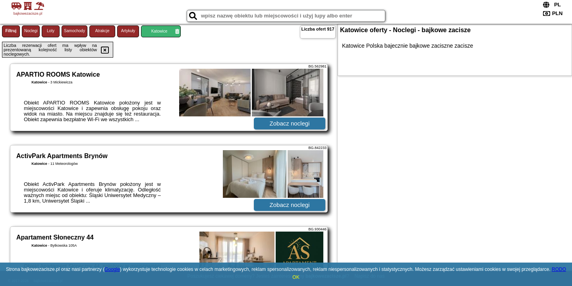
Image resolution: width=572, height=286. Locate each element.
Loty (50, 31)
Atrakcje (102, 31)
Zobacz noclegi (290, 123)
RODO (559, 269)
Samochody (74, 31)
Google (112, 269)
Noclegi (30, 31)
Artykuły (128, 31)
